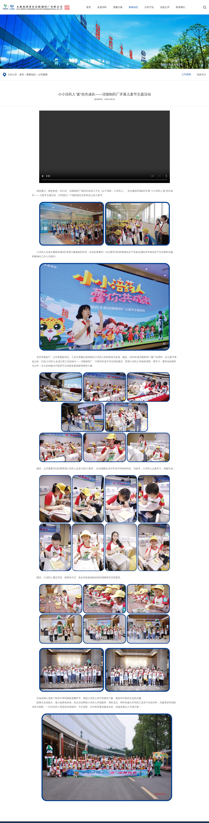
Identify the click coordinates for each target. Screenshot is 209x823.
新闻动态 (133, 7)
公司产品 (149, 7)
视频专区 (201, 74)
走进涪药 (102, 7)
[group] (104, 41)
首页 (88, 7)
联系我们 (180, 7)
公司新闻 (42, 74)
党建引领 (117, 7)
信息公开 (165, 7)
